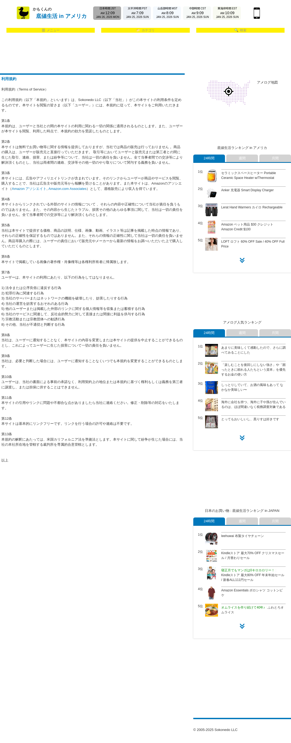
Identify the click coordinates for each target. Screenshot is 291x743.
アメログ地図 (267, 82)
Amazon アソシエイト (29, 189)
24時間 (209, 158)
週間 (242, 158)
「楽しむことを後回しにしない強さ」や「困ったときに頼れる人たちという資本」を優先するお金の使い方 (253, 369)
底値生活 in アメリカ (61, 16)
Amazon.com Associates (68, 189)
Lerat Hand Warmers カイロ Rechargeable (251, 207)
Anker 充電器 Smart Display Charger (247, 190)
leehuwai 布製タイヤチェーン (242, 536)
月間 (275, 158)
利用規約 (8, 79)
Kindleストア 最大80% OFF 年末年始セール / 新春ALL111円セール (252, 575)
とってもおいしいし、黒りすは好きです (250, 419)
